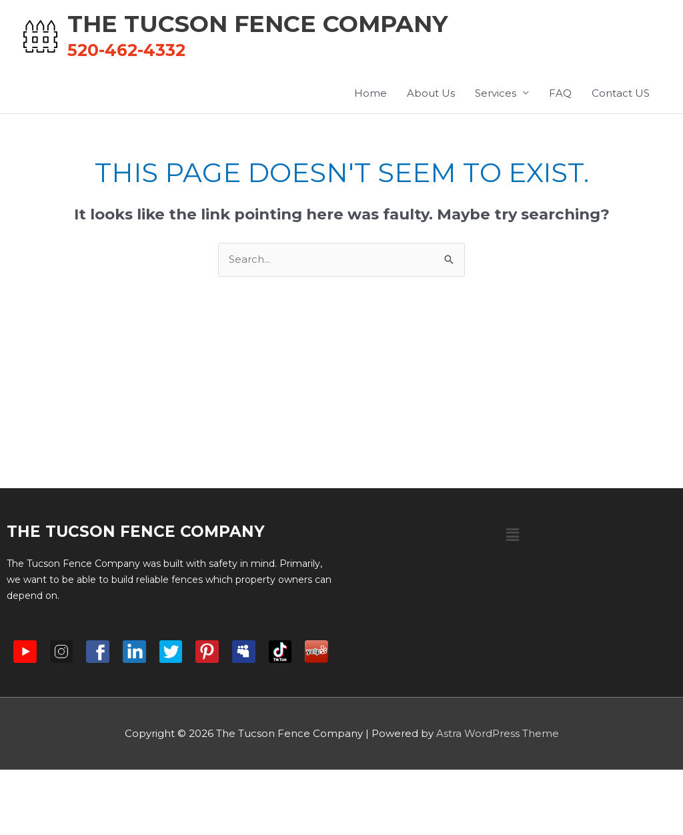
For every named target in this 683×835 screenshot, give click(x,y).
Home (370, 93)
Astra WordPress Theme (497, 733)
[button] (512, 535)
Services (495, 93)
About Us (431, 93)
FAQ (560, 93)
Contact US (621, 93)
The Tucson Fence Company (257, 23)
